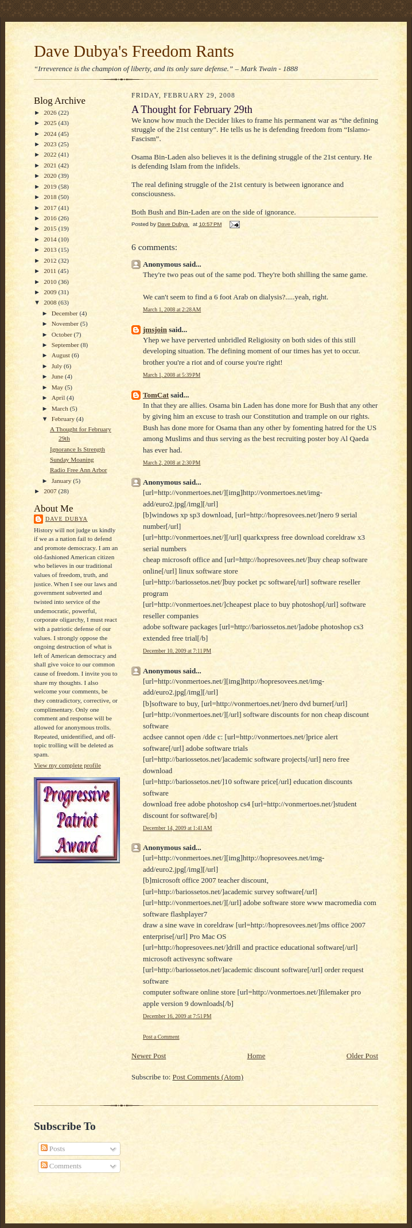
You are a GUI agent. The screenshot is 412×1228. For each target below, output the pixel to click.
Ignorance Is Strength (77, 449)
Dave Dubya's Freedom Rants (134, 51)
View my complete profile (67, 765)
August (62, 355)
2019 (51, 186)
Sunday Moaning (72, 459)
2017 (51, 207)
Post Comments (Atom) (208, 1077)
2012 (51, 260)
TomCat (156, 395)
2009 (51, 292)
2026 (51, 112)
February (64, 418)
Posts (53, 1148)
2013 (51, 249)
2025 (51, 122)
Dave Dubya (66, 519)
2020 (51, 175)
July (58, 365)
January (62, 480)
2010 (51, 281)
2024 (51, 133)
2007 (51, 491)
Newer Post (148, 1055)
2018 (51, 196)
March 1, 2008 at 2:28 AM (172, 309)
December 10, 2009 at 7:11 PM (177, 651)
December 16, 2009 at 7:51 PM (177, 1016)
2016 (51, 218)
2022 (51, 154)
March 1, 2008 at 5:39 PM (171, 375)
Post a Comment (161, 1037)
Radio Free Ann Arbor (78, 469)
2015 (51, 228)
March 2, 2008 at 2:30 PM (171, 462)
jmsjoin (155, 329)
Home (256, 1055)
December (66, 313)
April (59, 397)
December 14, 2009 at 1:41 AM (177, 828)
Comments (61, 1165)
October (63, 334)
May (58, 387)
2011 (51, 270)
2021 (51, 165)
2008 (51, 302)
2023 (51, 144)
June (58, 376)
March (61, 408)
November (66, 323)
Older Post (362, 1055)
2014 (51, 239)
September (66, 344)
